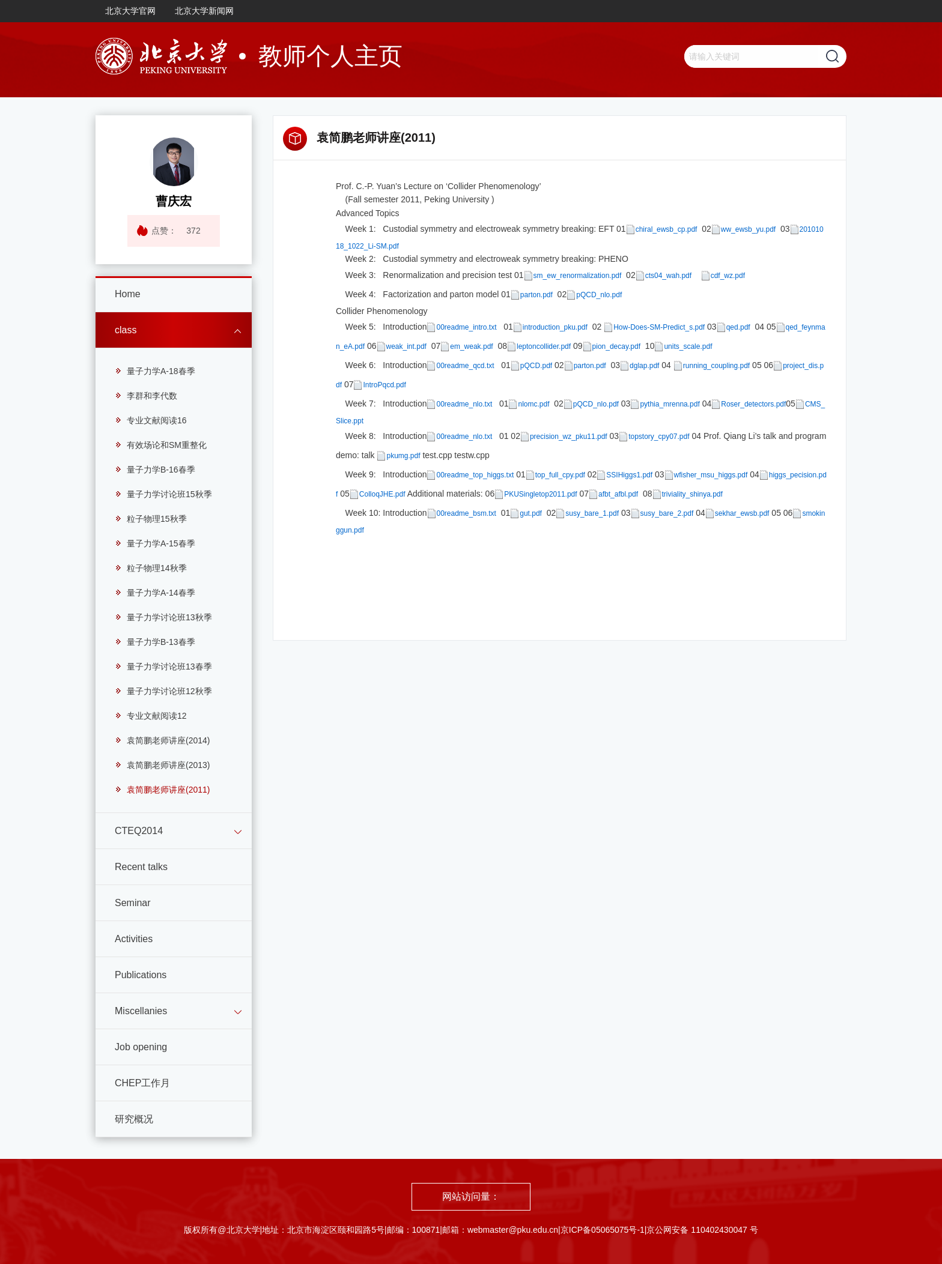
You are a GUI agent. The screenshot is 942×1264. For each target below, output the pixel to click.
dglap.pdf (644, 365)
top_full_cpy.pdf (560, 475)
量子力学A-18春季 (155, 371)
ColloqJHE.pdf (382, 494)
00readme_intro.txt (466, 327)
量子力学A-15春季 (155, 543)
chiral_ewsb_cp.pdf (666, 229)
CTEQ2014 (139, 831)
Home (128, 294)
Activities (134, 939)
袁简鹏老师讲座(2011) (162, 789)
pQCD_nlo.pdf (599, 294)
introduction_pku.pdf (555, 327)
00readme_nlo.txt (464, 404)
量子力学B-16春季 (155, 469)
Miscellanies (141, 1011)
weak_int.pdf (406, 346)
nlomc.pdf (533, 404)
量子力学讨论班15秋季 (163, 494)
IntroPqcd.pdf (384, 385)
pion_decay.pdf (616, 346)
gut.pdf (531, 513)
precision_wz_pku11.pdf (568, 436)
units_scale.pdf (688, 346)
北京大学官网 (130, 11)
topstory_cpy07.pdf (658, 436)
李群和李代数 (146, 396)
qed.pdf (738, 327)
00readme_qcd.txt (465, 365)
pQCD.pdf (536, 365)
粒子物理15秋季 (151, 519)
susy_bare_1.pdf (592, 513)
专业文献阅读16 (151, 420)
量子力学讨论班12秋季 (163, 691)
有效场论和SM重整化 (161, 445)
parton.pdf (536, 294)
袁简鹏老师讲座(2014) (162, 740)
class (125, 330)
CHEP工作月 (142, 1083)
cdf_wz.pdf (728, 275)
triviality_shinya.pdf (692, 494)
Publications (140, 975)
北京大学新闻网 (204, 11)
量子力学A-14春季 (155, 592)
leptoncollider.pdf (544, 346)
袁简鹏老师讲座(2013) (162, 765)
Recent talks (141, 867)
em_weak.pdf (471, 346)
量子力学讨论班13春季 (163, 666)
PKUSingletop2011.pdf (540, 494)
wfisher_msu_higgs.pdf (711, 475)
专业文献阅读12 (151, 716)
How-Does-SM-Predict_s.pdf (659, 327)
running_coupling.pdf (716, 365)
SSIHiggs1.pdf (629, 475)
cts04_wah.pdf (668, 275)
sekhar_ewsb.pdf (742, 513)
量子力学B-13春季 (155, 642)
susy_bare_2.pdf (667, 513)
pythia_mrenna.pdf (669, 404)
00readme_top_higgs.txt (475, 475)
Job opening (141, 1047)
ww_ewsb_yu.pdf (748, 229)
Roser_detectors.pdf (753, 404)
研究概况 (134, 1119)
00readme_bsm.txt (466, 513)
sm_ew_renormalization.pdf (577, 275)
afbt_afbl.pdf (618, 494)
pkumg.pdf (403, 456)
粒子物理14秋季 (151, 568)
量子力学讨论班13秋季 (163, 617)
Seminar (133, 903)
